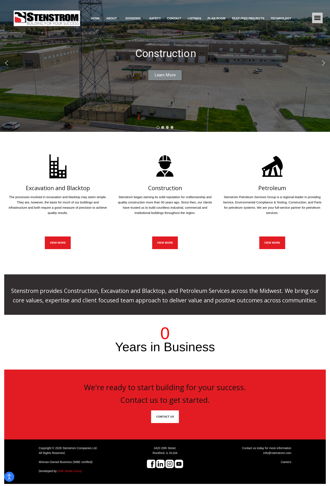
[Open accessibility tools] (9, 477)
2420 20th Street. (165, 448)
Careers (286, 462)
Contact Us (165, 416)
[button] (112, 18)
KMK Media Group (70, 471)
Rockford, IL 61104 (165, 453)
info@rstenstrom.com (277, 453)
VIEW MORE (58, 242)
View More (272, 242)
